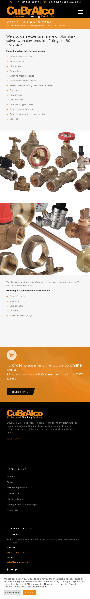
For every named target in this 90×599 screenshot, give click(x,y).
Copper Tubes (13, 493)
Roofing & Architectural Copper (22, 504)
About (10, 482)
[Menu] (79, 12)
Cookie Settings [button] (12, 592)
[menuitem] (26, 2)
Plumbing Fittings (16, 499)
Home (10, 476)
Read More (13, 439)
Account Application (17, 487)
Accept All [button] (29, 592)
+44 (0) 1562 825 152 (17, 552)
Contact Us (12, 510)
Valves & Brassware (29, 22)
